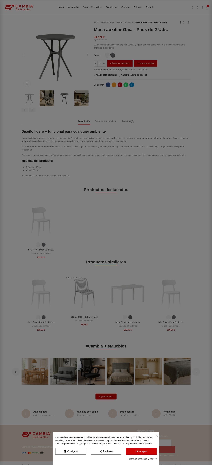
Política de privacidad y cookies (142, 459)
